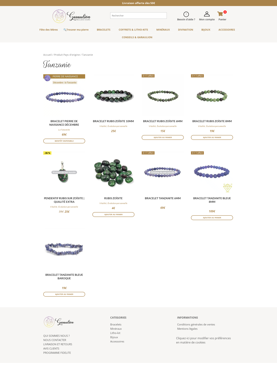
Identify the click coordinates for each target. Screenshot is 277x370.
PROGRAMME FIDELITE (57, 360)
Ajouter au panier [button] (162, 139)
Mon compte (207, 19)
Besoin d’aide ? (186, 19)
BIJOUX (205, 29)
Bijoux (114, 344)
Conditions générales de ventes (196, 331)
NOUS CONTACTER (54, 347)
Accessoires (117, 348)
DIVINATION (185, 29)
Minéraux (116, 335)
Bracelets (115, 331)
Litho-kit (115, 340)
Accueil (47, 54)
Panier (222, 19)
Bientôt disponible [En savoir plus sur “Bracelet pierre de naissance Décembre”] (64, 142)
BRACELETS (103, 29)
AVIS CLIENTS (51, 355)
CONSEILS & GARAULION (137, 37)
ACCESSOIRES (227, 29)
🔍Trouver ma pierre (76, 29)
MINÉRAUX (163, 29)
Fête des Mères (48, 29)
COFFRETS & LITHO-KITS (133, 29)
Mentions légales (187, 335)
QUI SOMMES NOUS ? (56, 343)
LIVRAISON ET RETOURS (57, 351)
